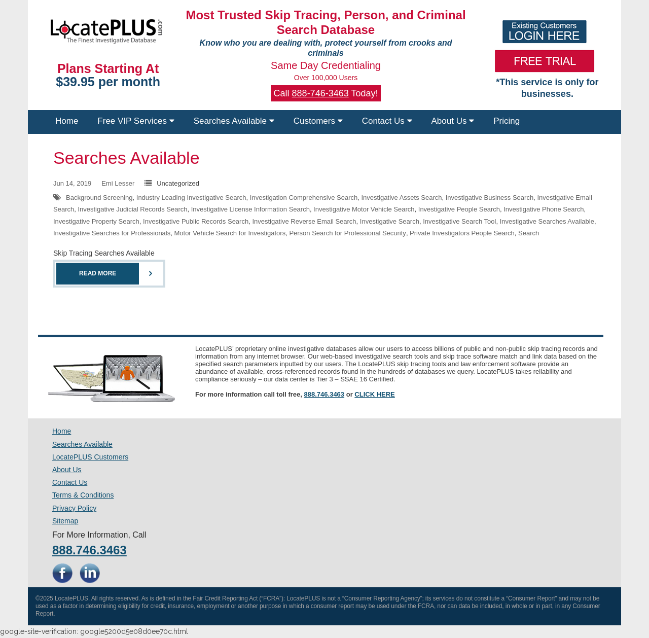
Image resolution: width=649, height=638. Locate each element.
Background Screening (99, 197)
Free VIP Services (135, 121)
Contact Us (387, 121)
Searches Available (234, 121)
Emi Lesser (117, 183)
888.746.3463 (324, 394)
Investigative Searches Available (547, 221)
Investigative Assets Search (402, 197)
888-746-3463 (320, 93)
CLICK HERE (374, 394)
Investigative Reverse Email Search (304, 221)
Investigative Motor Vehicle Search (363, 209)
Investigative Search (389, 221)
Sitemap (65, 521)
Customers (318, 121)
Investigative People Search (459, 209)
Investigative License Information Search (250, 209)
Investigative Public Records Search (195, 221)
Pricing (506, 121)
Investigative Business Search (489, 197)
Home (66, 121)
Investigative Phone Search (543, 209)
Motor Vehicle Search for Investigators (229, 233)
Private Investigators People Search (462, 233)
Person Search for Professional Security (347, 233)
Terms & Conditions (83, 495)
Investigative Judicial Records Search (132, 209)
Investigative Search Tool (459, 221)
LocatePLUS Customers (90, 457)
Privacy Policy (74, 508)
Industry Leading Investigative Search (191, 197)
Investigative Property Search (96, 221)
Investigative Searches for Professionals (111, 233)
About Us (453, 121)
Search (528, 233)
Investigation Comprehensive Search (303, 197)
